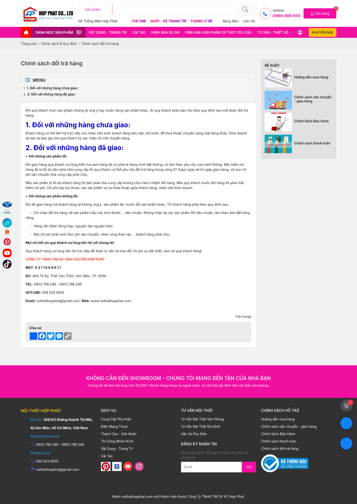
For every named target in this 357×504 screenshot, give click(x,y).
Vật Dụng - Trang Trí (108, 32)
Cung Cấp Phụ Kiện (116, 419)
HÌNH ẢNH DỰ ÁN (165, 32)
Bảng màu (231, 21)
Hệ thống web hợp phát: (98, 21)
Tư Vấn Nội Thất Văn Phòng (202, 419)
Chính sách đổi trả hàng (279, 449)
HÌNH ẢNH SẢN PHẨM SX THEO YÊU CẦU (218, 32)
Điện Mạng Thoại (114, 426)
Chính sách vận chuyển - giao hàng (313, 99)
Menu (39, 80)
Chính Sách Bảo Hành (311, 121)
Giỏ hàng (323, 12)
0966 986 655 (286, 15)
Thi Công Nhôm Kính (117, 441)
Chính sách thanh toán (312, 143)
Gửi (249, 467)
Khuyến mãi (322, 32)
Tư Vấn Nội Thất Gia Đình (200, 426)
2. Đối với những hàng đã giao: (51, 94)
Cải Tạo (139, 32)
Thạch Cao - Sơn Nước (119, 434)
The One (139, 21)
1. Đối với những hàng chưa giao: (52, 88)
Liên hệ (249, 21)
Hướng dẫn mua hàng (311, 77)
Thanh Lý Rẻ (201, 21)
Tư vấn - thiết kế (272, 32)
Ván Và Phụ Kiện (194, 434)
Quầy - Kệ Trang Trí (168, 21)
